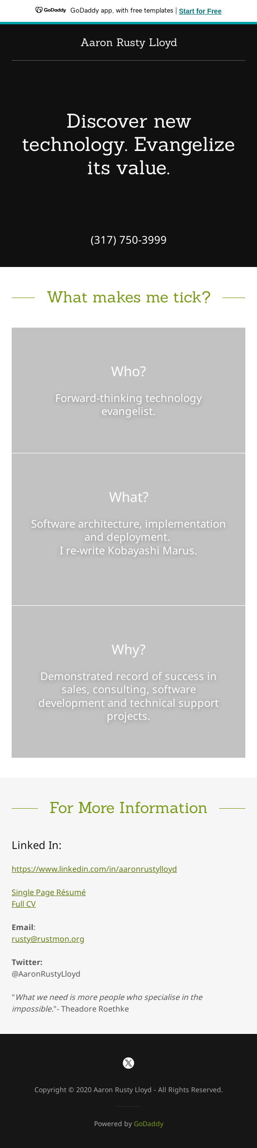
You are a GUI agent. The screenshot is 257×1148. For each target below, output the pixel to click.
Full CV (24, 903)
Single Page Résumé (49, 892)
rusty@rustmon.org (48, 938)
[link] (128, 43)
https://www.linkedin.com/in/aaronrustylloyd (94, 869)
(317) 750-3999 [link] (129, 239)
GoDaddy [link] (148, 1123)
